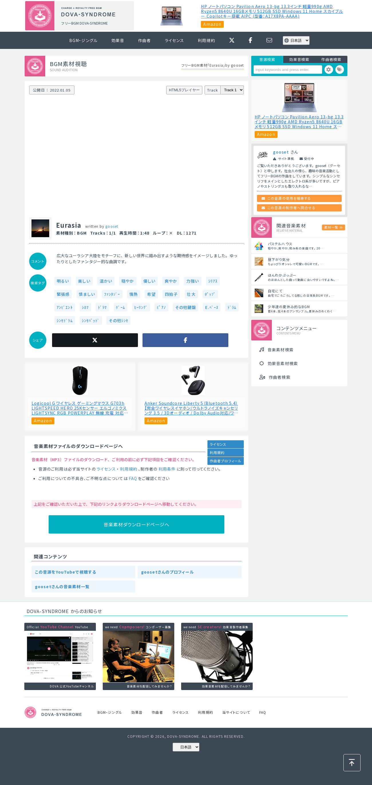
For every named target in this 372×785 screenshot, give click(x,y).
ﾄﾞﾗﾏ (102, 307)
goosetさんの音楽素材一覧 (62, 586)
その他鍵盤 (185, 307)
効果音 (117, 40)
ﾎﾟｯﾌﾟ (210, 294)
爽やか (171, 281)
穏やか (127, 281)
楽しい (84, 281)
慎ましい (87, 294)
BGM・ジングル (83, 40)
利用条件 (167, 469)
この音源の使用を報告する (289, 198)
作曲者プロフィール (226, 460)
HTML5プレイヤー (184, 90)
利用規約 (206, 40)
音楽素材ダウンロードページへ (137, 524)
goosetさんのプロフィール (167, 572)
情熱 (133, 294)
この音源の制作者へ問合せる (292, 207)
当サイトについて (236, 712)
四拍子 (171, 294)
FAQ (133, 478)
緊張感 (63, 294)
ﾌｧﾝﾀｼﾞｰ (112, 294)
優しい (149, 281)
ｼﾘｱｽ (212, 281)
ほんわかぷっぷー (282, 275)
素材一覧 (331, 227)
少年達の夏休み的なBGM (289, 306)
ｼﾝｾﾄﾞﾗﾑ (65, 320)
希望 (151, 294)
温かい (106, 281)
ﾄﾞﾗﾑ (231, 307)
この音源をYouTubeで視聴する (65, 572)
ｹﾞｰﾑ (120, 307)
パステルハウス (280, 243)
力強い (192, 281)
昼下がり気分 (279, 259)
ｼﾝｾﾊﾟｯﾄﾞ (91, 320)
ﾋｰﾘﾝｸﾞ (141, 307)
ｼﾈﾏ (85, 307)
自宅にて (275, 290)
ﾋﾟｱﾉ (161, 307)
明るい (63, 281)
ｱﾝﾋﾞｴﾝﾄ (65, 307)
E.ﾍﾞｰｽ (211, 307)
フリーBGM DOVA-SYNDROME (84, 23)
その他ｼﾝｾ (118, 320)
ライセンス (174, 40)
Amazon (212, 24)
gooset (111, 226)
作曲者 (144, 40)
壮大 (191, 294)
